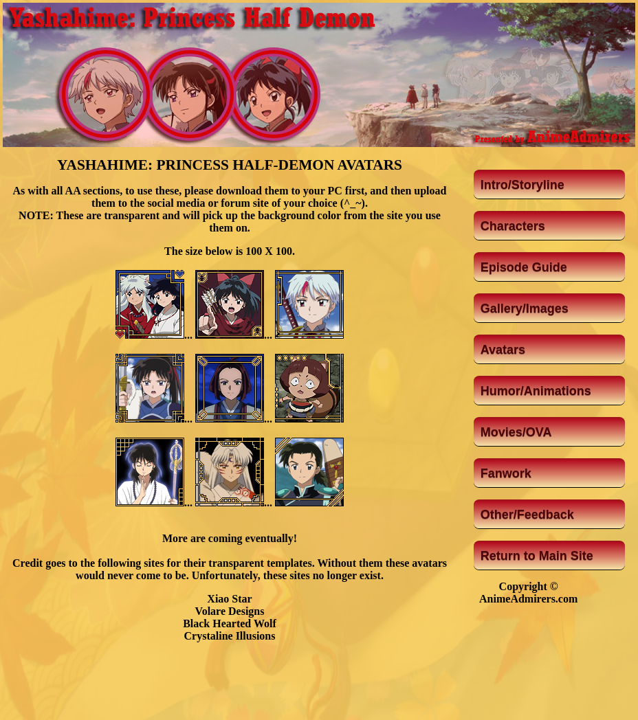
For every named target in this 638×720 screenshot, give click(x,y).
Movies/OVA (516, 432)
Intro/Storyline (522, 185)
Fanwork (506, 473)
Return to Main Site (537, 556)
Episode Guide (524, 267)
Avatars (503, 350)
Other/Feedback (527, 514)
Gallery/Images (525, 308)
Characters (513, 226)
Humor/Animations (536, 391)
